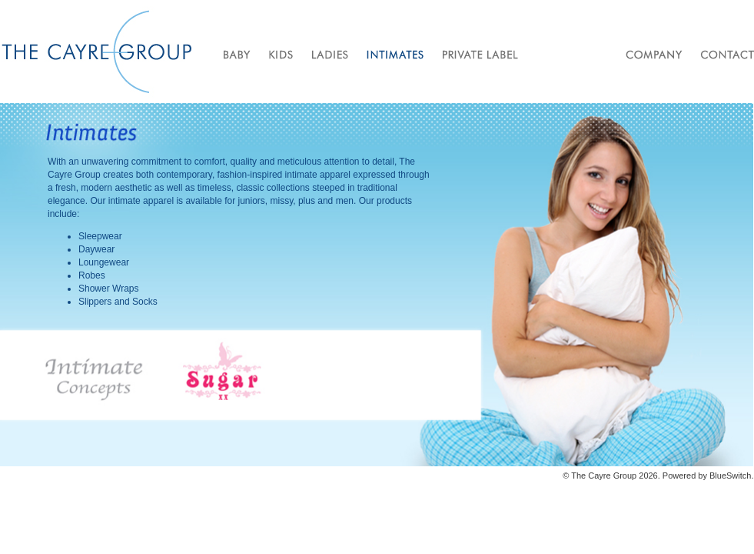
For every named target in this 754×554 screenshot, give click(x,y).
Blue (717, 475)
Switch (738, 475)
